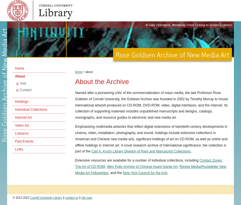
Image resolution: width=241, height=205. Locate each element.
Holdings (21, 102)
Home (19, 68)
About (20, 76)
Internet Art (23, 118)
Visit (23, 83)
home (78, 72)
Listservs (22, 133)
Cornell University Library (55, 14)
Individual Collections (31, 110)
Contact (26, 90)
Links (19, 149)
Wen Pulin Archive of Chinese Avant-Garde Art (142, 167)
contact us (71, 197)
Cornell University (55, 6)
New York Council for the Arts (145, 173)
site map (86, 197)
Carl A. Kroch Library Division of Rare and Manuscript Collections (141, 151)
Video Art (22, 125)
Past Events (24, 141)
